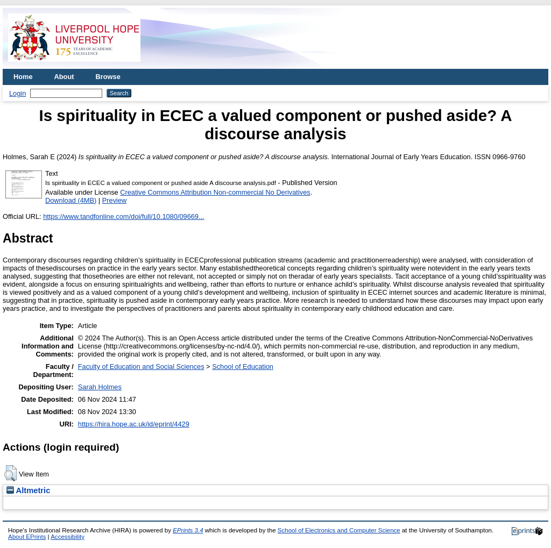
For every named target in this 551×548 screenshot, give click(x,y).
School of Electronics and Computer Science (339, 530)
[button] (10, 473)
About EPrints (27, 536)
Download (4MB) (70, 200)
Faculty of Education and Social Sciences (141, 366)
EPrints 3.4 (188, 530)
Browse (108, 77)
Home (23, 77)
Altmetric (28, 490)
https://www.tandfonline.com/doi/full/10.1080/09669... (123, 216)
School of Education (242, 366)
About (64, 77)
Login (17, 93)
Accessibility (67, 536)
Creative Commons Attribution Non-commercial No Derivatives (215, 192)
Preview (114, 200)
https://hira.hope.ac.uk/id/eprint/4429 (133, 424)
